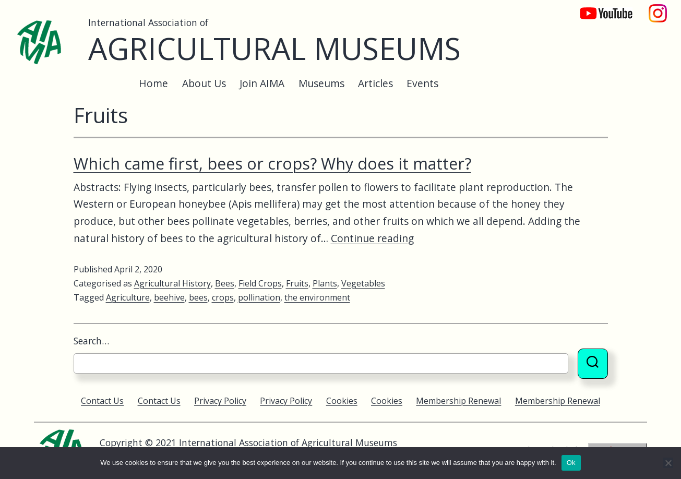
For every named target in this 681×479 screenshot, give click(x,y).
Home (153, 83)
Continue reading (372, 238)
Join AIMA (262, 83)
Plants (325, 283)
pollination (259, 297)
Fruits (297, 283)
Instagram (658, 8)
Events (422, 83)
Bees (224, 283)
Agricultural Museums (274, 48)
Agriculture (128, 297)
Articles (375, 83)
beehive (169, 297)
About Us (204, 83)
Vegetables (363, 283)
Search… (91, 340)
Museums (321, 83)
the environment (317, 297)
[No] (668, 463)
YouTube (599, 8)
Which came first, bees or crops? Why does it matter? (272, 163)
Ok (571, 462)
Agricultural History (172, 283)
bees (198, 297)
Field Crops (260, 283)
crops (223, 297)
